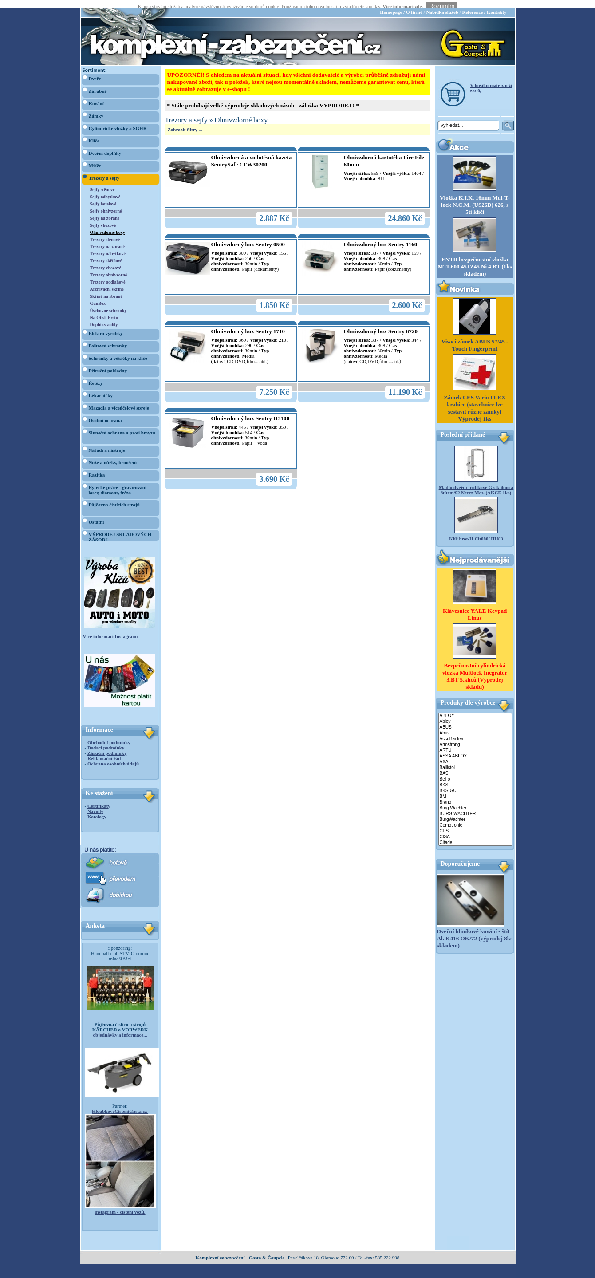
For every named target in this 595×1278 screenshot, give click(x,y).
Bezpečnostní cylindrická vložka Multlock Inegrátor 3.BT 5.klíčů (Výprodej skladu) (475, 668)
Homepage (391, 4)
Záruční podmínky (106, 745)
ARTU (475, 743)
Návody (95, 803)
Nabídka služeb (442, 4)
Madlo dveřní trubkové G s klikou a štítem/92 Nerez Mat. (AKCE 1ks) (476, 482)
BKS (475, 778)
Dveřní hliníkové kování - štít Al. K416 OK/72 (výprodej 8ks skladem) (475, 930)
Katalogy (96, 809)
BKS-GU (475, 783)
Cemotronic (475, 818)
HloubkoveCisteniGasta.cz (120, 1103)
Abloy (475, 714)
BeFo (475, 772)
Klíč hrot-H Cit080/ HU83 (476, 531)
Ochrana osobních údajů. (113, 756)
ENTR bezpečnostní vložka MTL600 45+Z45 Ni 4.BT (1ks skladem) (474, 259)
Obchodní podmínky (108, 735)
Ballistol (475, 760)
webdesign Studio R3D (297, 1275)
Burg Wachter (475, 801)
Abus (475, 726)
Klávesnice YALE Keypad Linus (475, 607)
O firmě (414, 4)
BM (475, 789)
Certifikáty (98, 798)
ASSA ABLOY (475, 749)
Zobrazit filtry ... (185, 122)
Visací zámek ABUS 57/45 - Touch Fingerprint (474, 338)
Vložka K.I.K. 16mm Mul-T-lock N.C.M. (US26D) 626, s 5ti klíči (475, 197)
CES (475, 824)
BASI (475, 766)
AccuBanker (475, 731)
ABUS (475, 720)
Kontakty (497, 4)
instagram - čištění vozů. (120, 1204)
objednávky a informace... (120, 1027)
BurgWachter (475, 812)
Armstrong (475, 737)
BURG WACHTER (475, 806)
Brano (475, 795)
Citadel (475, 835)
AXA (475, 754)
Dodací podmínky (105, 740)
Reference (472, 4)
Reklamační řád (104, 750)
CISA (475, 829)
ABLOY (475, 708)
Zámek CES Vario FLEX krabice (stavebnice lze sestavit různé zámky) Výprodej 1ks (474, 401)
